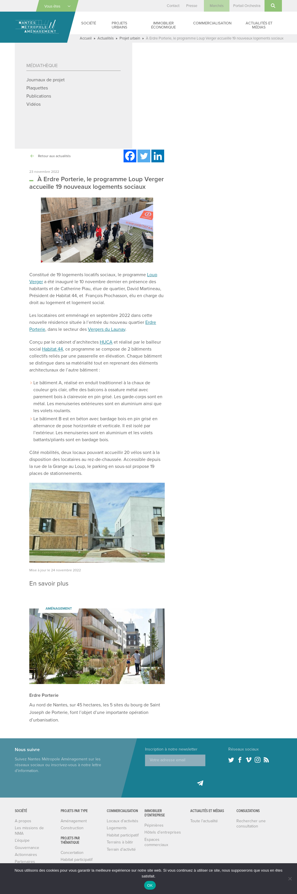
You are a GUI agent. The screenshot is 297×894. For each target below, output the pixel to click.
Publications (38, 96)
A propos (23, 828)
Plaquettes (37, 87)
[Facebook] (130, 156)
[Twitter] (143, 156)
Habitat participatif (123, 842)
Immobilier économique (164, 25)
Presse (189, 5)
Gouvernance (27, 855)
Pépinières (154, 832)
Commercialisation (213, 23)
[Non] (290, 879)
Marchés (215, 5)
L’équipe (22, 847)
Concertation (72, 860)
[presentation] (189, 785)
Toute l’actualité (204, 832)
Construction (72, 835)
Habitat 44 (53, 356)
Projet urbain (132, 38)
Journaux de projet (45, 79)
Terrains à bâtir (120, 849)
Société (90, 23)
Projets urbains (121, 25)
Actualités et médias (259, 25)
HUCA (107, 349)
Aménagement (74, 828)
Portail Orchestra (246, 5)
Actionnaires (26, 862)
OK (150, 885)
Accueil (86, 38)
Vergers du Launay (109, 336)
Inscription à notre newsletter (171, 757)
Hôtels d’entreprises (162, 839)
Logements (117, 835)
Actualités (107, 38)
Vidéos (33, 104)
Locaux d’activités (123, 828)
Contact (170, 5)
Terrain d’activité (121, 856)
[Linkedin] (157, 156)
